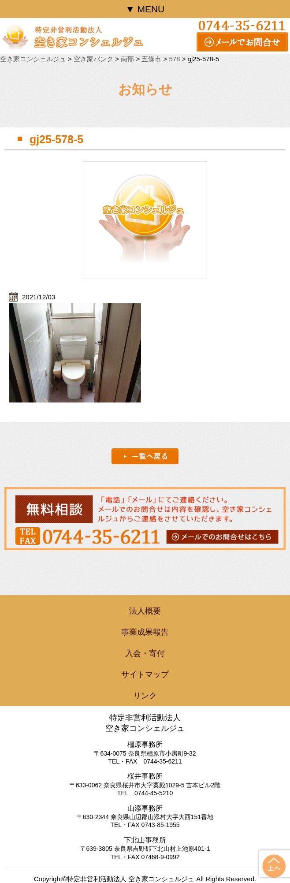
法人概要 (145, 611)
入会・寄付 (145, 653)
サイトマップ (145, 674)
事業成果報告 (145, 632)
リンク (145, 695)
